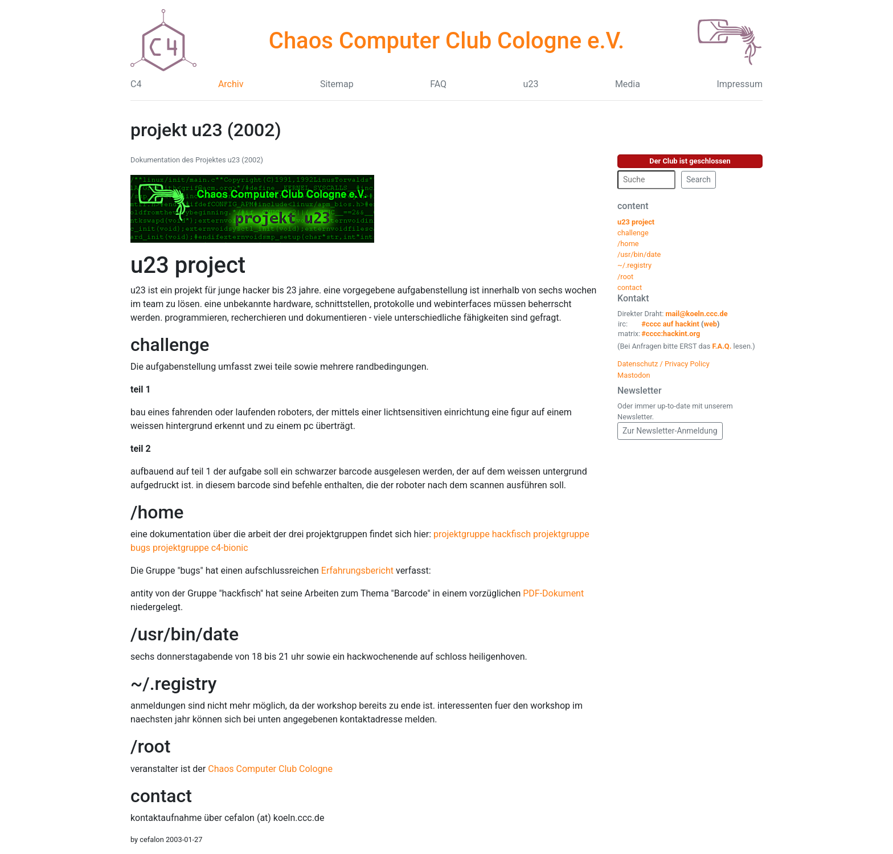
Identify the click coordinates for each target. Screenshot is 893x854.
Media (627, 84)
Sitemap (337, 84)
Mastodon (633, 375)
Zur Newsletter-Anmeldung (670, 430)
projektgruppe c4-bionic (200, 547)
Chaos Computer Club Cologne (270, 768)
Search (698, 179)
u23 (531, 84)
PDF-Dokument (553, 593)
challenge (169, 345)
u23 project (187, 265)
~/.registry (173, 683)
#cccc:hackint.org (670, 333)
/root (150, 746)
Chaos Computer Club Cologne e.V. (446, 40)
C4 (135, 84)
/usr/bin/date (184, 634)
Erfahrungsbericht (357, 570)
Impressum (739, 84)
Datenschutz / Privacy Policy (663, 363)
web (711, 324)
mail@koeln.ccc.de (696, 313)
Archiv (231, 84)
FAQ (438, 84)
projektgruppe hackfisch (482, 534)
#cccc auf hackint (670, 324)
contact (161, 796)
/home (156, 512)
